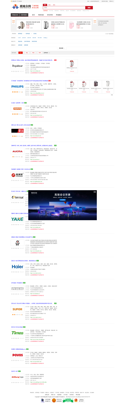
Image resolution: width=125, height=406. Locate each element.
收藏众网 (14, 1)
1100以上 (45, 37)
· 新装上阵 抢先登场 (102, 23)
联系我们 (72, 394)
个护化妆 (67, 392)
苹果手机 (62, 10)
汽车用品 (57, 392)
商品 (27, 52)
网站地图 (78, 394)
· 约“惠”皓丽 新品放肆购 (103, 21)
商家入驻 (53, 394)
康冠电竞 (57, 10)
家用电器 (20, 33)
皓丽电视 (45, 10)
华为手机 (51, 10)
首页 (33, 15)
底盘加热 (20, 41)
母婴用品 (77, 392)
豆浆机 (34, 33)
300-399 (29, 37)
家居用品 (72, 392)
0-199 (19, 37)
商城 (33, 52)
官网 (40, 52)
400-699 (34, 37)
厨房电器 (28, 33)
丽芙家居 (79, 10)
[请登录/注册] (105, 1)
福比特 (67, 10)
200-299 (24, 37)
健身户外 (82, 392)
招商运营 (47, 394)
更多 (112, 94)
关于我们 (66, 394)
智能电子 (52, 392)
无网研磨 (26, 45)
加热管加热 (34, 41)
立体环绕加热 (27, 41)
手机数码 (42, 392)
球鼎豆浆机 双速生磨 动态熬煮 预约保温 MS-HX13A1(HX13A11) (33, 23)
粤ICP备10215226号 (70, 396)
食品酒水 (87, 392)
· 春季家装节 (100, 25)
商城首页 (32, 392)
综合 (21, 52)
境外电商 (24, 15)
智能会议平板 (86, 10)
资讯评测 (50, 15)
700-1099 (40, 37)
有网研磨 (20, 45)
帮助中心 (111, 1)
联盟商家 (59, 394)
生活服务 (92, 392)
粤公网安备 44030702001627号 (83, 396)
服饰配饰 (62, 392)
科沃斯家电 (72, 10)
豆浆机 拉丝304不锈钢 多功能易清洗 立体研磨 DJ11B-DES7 (58, 23)
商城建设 (59, 15)
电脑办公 (47, 392)
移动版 (20, 1)
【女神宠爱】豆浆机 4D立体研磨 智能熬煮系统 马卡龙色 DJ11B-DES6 (83, 23)
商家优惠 (41, 15)
